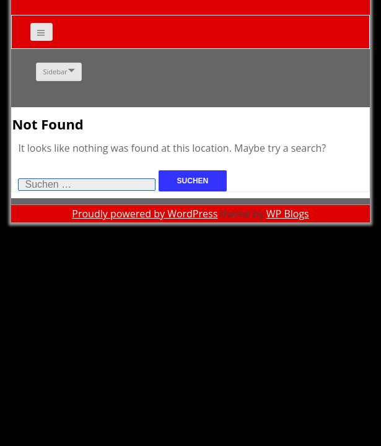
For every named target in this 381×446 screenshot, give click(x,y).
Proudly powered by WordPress (144, 214)
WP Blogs (287, 214)
